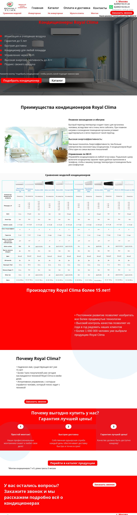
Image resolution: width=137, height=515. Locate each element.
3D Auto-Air (8, 260)
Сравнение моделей (12, 13)
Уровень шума (7, 225)
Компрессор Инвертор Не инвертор (8, 196)
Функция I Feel (7, 265)
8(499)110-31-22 (122, 3)
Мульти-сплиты (77, 13)
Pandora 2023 (39, 190)
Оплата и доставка (77, 8)
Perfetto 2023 (99, 190)
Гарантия (8, 235)
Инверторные (34, 13)
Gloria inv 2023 (119, 190)
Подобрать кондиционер (21, 80)
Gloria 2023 (59, 190)
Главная (37, 8)
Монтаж (94, 13)
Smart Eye (8, 219)
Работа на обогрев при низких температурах (8, 240)
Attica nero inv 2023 (108, 189)
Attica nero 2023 (49, 190)
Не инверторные (55, 13)
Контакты (100, 8)
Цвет (7, 256)
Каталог (53, 8)
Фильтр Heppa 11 (8, 270)
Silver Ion (8, 275)
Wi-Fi (7, 214)
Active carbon (8, 246)
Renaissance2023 (29, 189)
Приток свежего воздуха (8, 251)
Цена (7, 280)
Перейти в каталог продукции (72, 463)
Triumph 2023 (69, 190)
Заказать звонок (122, 12)
